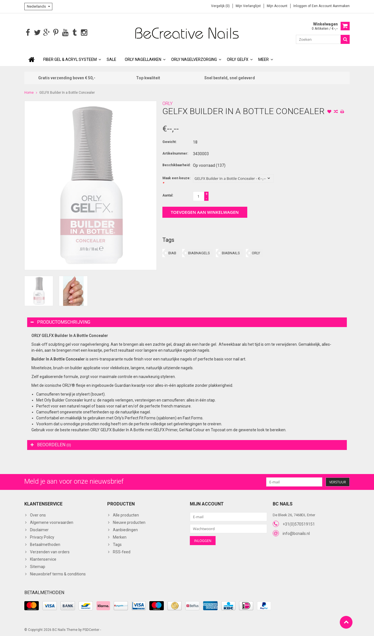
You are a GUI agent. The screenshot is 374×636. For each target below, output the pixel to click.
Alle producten (126, 514)
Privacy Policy (42, 536)
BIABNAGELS (199, 252)
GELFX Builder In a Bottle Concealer (67, 92)
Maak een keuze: (176, 180)
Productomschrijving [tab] (60, 321)
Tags (117, 544)
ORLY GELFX (237, 59)
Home (29, 92)
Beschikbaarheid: (176, 165)
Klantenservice (43, 558)
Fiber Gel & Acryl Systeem (70, 59)
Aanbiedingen (125, 529)
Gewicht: (169, 141)
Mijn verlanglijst (248, 6)
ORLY (167, 103)
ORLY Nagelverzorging (194, 59)
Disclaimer (39, 529)
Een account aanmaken (331, 6)
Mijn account (277, 6)
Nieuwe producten (129, 522)
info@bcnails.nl (296, 533)
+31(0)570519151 (299, 523)
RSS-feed (121, 551)
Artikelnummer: (175, 153)
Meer (263, 59)
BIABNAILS (231, 252)
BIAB (172, 252)
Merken (119, 536)
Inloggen (300, 6)
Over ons (38, 514)
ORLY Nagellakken (143, 59)
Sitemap (37, 566)
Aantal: (167, 195)
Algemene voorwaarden (51, 522)
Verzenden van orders (50, 551)
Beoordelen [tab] (51, 444)
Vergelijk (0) (220, 6)
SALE (111, 59)
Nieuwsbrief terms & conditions (58, 573)
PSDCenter (91, 629)
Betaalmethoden (45, 544)
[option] (39, 290)
